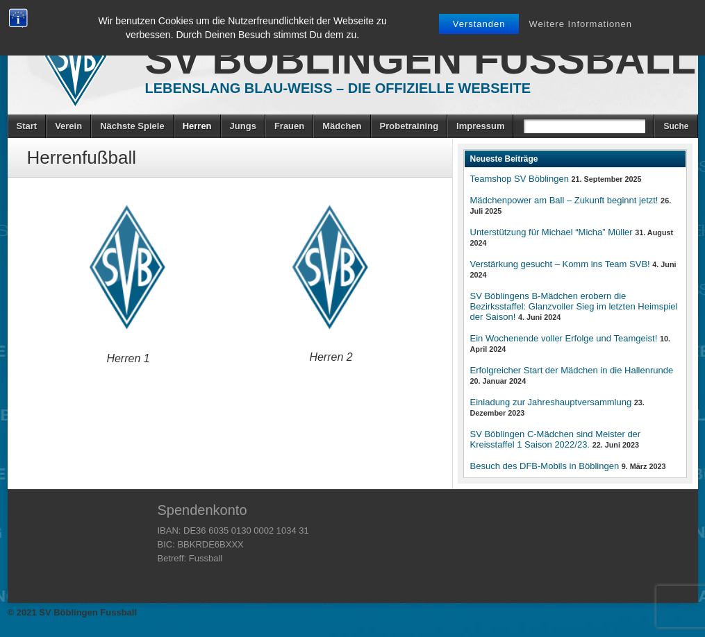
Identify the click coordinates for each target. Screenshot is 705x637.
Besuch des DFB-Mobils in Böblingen (545, 466)
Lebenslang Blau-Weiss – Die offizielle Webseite (338, 88)
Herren (197, 126)
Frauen (289, 126)
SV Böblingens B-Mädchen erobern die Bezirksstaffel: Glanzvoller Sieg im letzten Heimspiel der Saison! (574, 306)
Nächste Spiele (132, 126)
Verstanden (479, 24)
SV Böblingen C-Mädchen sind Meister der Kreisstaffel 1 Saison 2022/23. (555, 439)
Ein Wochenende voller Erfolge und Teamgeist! (564, 338)
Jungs (243, 126)
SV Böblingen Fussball (420, 59)
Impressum (480, 126)
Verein (68, 126)
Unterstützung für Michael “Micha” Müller (551, 232)
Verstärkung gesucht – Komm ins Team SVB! (560, 264)
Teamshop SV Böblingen (519, 178)
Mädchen (341, 126)
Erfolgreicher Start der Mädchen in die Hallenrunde (572, 370)
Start (27, 126)
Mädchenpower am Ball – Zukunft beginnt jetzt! (564, 200)
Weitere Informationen (580, 24)
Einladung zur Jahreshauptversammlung (551, 402)
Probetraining (409, 126)
